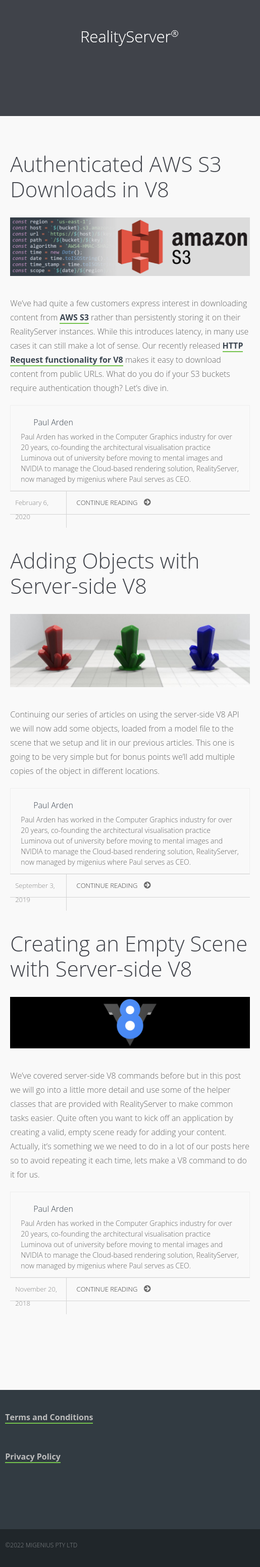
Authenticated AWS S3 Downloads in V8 (116, 176)
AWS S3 (74, 317)
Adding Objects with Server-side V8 (104, 573)
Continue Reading (114, 502)
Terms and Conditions (49, 1417)
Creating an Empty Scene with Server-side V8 (128, 956)
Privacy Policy (33, 1456)
